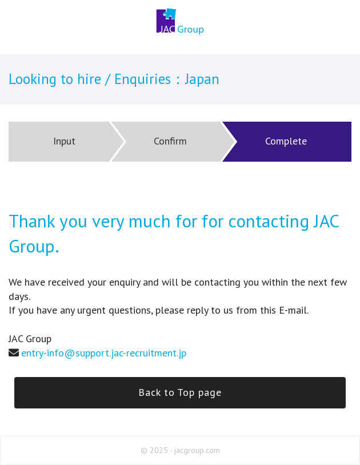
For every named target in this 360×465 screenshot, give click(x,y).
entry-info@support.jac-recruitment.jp (103, 352)
